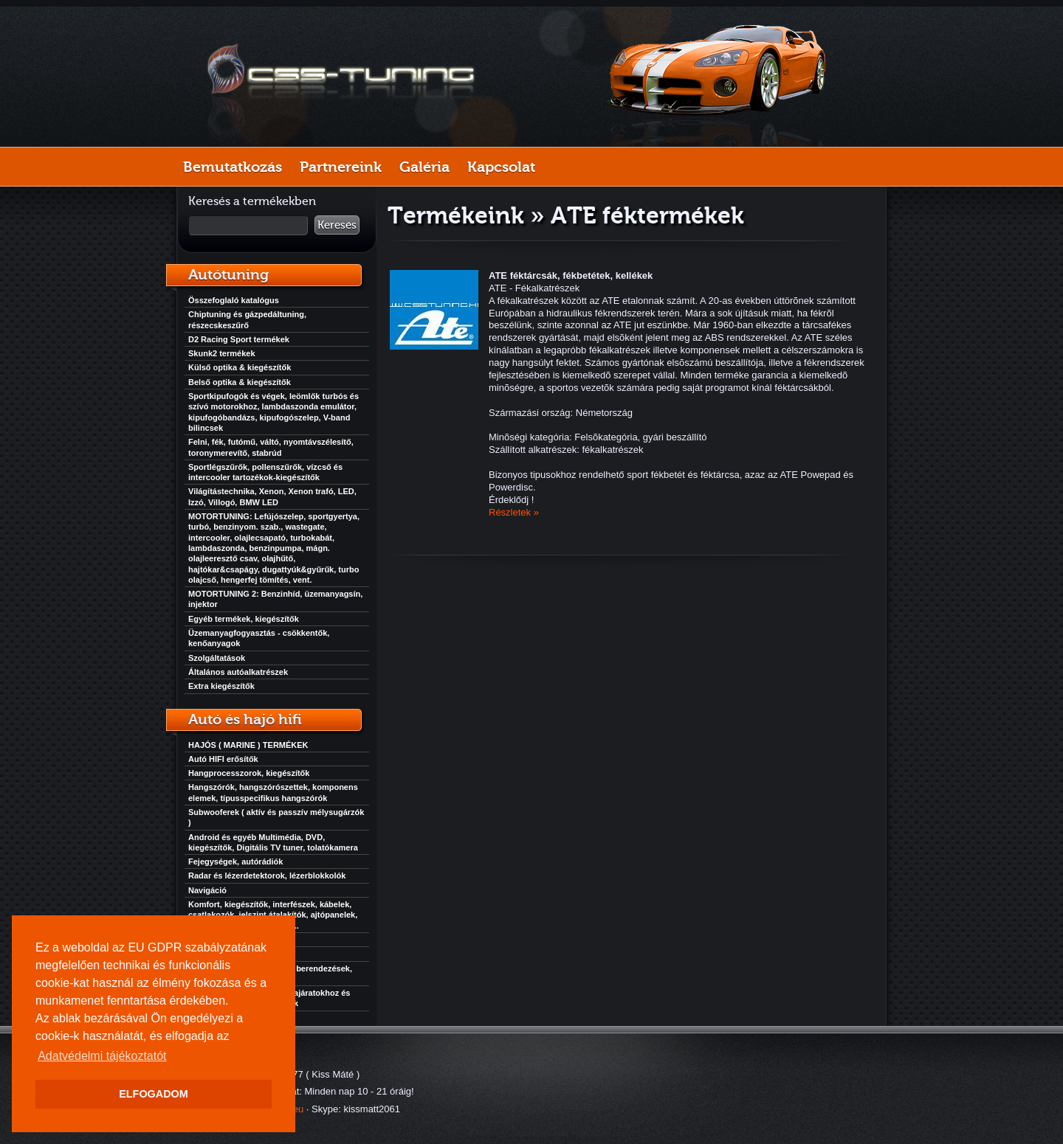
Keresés (337, 225)
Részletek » (514, 512)
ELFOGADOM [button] (153, 1094)
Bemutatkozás (232, 167)
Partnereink (341, 167)
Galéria (424, 167)
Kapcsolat (501, 167)
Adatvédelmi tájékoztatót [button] (102, 1056)
